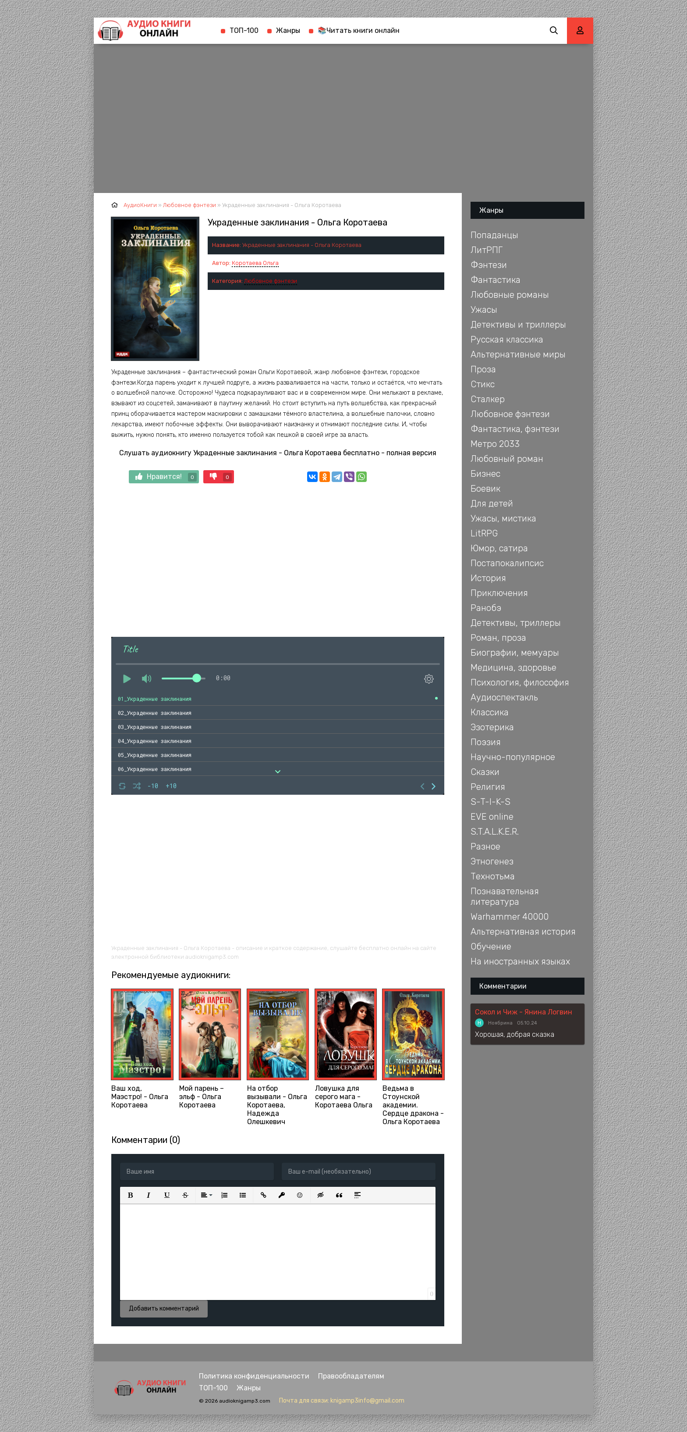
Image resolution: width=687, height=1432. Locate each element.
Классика (490, 712)
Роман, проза (498, 637)
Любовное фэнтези (270, 281)
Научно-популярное (513, 757)
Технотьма (493, 876)
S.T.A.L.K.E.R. (495, 831)
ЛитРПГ (487, 250)
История (488, 578)
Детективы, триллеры (516, 623)
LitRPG (484, 533)
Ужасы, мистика (503, 518)
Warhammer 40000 (510, 916)
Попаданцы (494, 235)
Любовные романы (510, 294)
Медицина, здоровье (513, 667)
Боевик (485, 488)
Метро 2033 (495, 444)
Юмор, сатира (499, 548)
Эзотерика (492, 727)
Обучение (491, 946)
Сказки (485, 772)
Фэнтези (489, 265)
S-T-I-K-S (490, 801)
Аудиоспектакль (504, 697)
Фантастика (496, 280)
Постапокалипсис (507, 563)
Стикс (483, 384)
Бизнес (485, 473)
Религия (488, 787)
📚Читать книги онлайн (359, 30)
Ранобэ (486, 608)
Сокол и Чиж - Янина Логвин (523, 1012)
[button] (130, 1195)
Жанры (288, 30)
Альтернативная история (523, 931)
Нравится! (166, 477)
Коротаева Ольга (255, 263)
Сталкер (488, 399)
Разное (485, 846)
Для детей (492, 503)
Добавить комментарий (164, 1308)
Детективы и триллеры (518, 324)
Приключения (499, 593)
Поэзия (486, 742)
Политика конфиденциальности (254, 1376)
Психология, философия (520, 682)
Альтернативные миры (518, 354)
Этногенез (492, 861)
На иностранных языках (520, 961)
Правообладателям (351, 1376)
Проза (483, 369)
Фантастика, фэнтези (515, 429)
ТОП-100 (244, 30)
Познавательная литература (505, 896)
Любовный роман (507, 459)
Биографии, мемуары (515, 652)
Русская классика (507, 339)
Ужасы (484, 309)
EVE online (492, 816)
